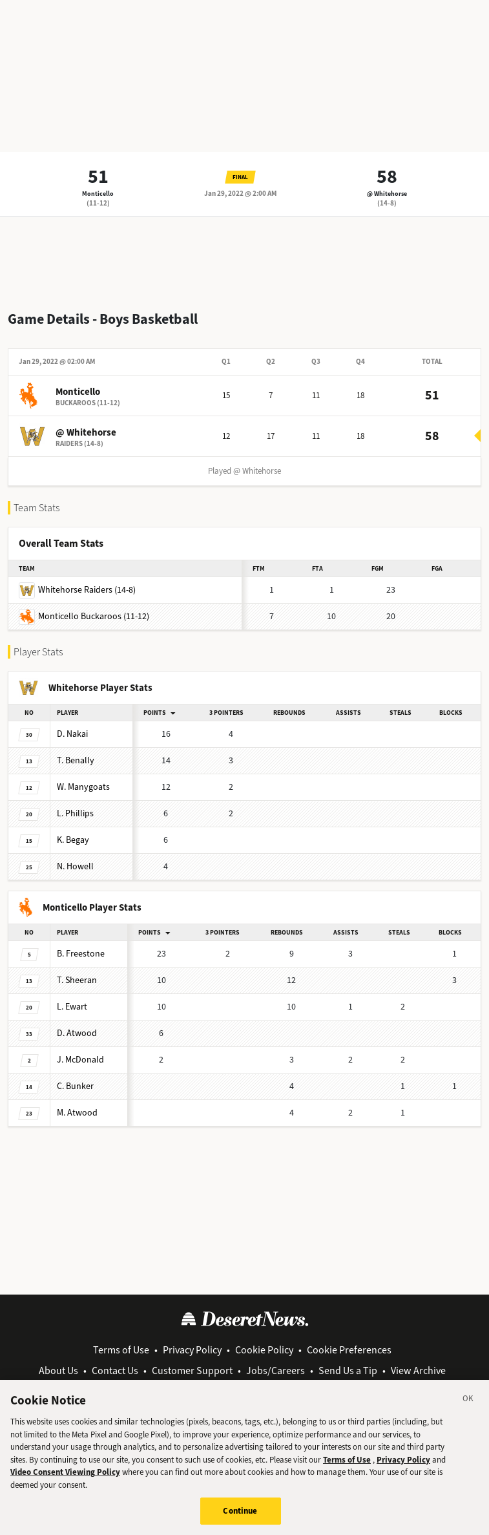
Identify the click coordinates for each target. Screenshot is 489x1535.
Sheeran (77, 980)
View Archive (418, 1370)
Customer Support (192, 1370)
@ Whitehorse (387, 193)
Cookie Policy (264, 1350)
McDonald (80, 1059)
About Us (58, 1370)
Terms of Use (121, 1350)
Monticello (98, 193)
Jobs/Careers (275, 1370)
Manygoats (83, 787)
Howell (75, 866)
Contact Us (115, 1370)
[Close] (468, 1407)
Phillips (75, 813)
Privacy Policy (192, 1350)
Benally (75, 760)
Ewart (72, 1006)
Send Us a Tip (347, 1370)
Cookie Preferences (349, 1350)
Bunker (75, 1086)
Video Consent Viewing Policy (65, 1479)
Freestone (81, 953)
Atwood (77, 1033)
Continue (240, 1517)
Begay (73, 840)
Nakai (72, 734)
